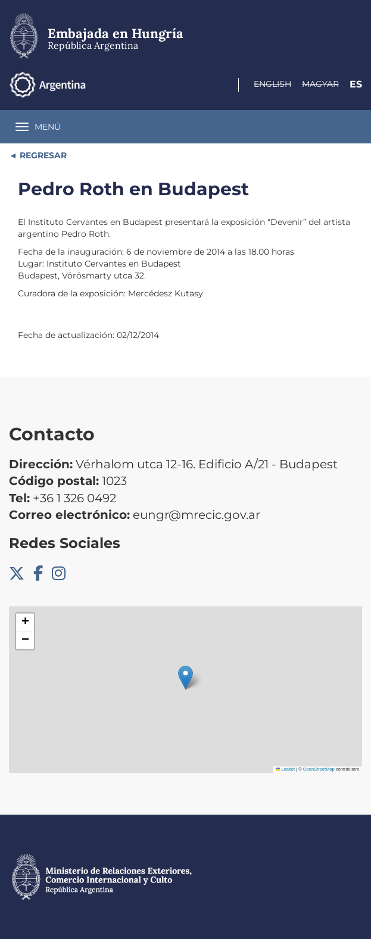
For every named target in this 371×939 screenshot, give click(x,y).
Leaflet (285, 769)
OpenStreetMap (319, 769)
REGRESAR (42, 155)
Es (356, 84)
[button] (185, 677)
